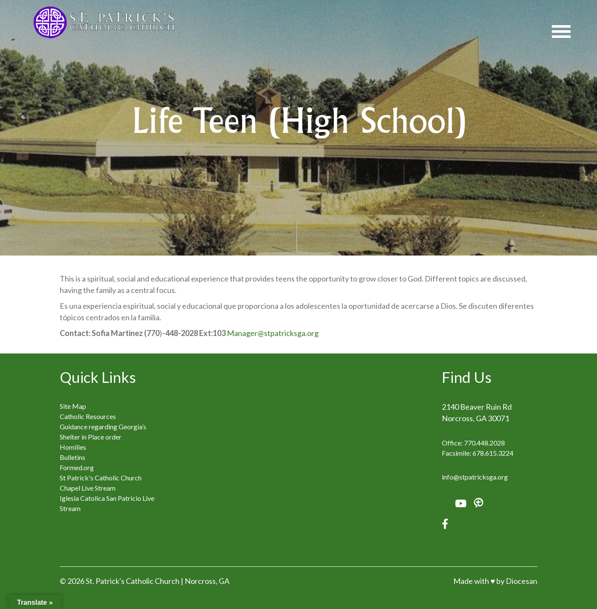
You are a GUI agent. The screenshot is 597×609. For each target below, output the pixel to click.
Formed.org (77, 467)
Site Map (73, 406)
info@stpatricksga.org (475, 477)
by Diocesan (516, 581)
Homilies (73, 447)
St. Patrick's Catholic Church (133, 581)
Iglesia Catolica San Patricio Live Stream (107, 503)
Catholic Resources (88, 416)
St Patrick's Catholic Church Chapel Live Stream (101, 483)
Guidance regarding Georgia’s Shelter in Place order (103, 431)
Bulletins (72, 457)
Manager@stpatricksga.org (273, 333)
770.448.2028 (484, 443)
